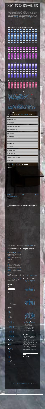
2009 (26, 105)
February (10, 348)
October (10, 321)
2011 (9, 360)
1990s (25, 92)
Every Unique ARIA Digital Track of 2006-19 (14, 98)
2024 (9, 311)
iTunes (14, 16)
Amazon (17, 16)
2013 (28, 105)
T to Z (25, 97)
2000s (28, 92)
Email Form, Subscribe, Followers (24, 24)
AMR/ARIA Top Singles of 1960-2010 (13, 93)
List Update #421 (11, 322)
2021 (9, 315)
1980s (23, 92)
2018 (9, 351)
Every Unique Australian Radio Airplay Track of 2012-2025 (16, 100)
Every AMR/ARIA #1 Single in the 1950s (14, 107)
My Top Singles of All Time (12, 96)
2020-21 (22, 98)
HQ (25, 108)
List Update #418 (11, 326)
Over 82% (16, 10)
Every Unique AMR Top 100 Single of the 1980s (15, 106)
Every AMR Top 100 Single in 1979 (30, 302)
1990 (20, 105)
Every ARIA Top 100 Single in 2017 (30, 315)
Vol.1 (26, 275)
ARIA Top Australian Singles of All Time (25, 94)
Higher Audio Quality (30, 245)
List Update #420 (11, 323)
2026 (30, 98)
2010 (9, 361)
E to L (20, 97)
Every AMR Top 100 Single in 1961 (24, 114)
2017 (9, 352)
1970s (21, 92)
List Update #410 (11, 336)
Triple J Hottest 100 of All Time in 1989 (13, 105)
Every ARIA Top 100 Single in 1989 (30, 288)
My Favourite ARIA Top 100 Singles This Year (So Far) (16, 103)
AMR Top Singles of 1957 (29, 294)
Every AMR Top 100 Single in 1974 (30, 301)
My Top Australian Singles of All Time (21, 96)
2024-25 (28, 98)
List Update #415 (11, 330)
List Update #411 (11, 335)
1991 (22, 105)
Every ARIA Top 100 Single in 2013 (30, 316)
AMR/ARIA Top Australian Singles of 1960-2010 (26, 93)
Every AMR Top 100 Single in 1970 (30, 289)
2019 (9, 317)
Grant (8, 252)
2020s (32, 92)
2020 (9, 316)
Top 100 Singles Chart (33, 9)
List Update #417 (11, 327)
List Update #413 (11, 332)
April (10, 345)
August (10, 340)
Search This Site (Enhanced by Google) (13, 24)
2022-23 (25, 98)
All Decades (29, 383)
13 (34, 275)
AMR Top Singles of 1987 (29, 311)
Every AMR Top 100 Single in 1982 (30, 303)
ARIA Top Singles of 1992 (29, 313)
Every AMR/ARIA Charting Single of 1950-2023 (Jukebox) (16, 108)
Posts (9, 288)
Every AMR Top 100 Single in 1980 (30, 300)
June (10, 343)
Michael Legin (9, 256)
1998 (24, 105)
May (10, 344)
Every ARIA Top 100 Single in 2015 (30, 314)
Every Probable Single (30, 106)
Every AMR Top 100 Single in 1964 (30, 280)
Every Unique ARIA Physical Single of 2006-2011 (15, 99)
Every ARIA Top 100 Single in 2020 (30, 318)
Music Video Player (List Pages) (33, 24)
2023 (9, 312)
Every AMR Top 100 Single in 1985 (30, 290)
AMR (29, 16)
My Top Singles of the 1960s (12, 95)
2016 (9, 353)
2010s (30, 92)
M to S (23, 97)
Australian (33, 105)
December (10, 318)
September (10, 339)
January (10, 349)
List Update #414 (11, 331)
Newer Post (8, 194)
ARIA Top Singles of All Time (12, 94)
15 (36, 275)
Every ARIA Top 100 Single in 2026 (30, 282)
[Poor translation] (3, 393)
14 (35, 275)
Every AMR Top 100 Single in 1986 (30, 287)
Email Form (9, 284)
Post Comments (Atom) (13, 196)
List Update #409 (10, 112)
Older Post (36, 194)
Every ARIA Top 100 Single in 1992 (30, 312)
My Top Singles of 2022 (28, 281)
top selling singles (30, 17)
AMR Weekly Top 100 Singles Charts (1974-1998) (15, 104)
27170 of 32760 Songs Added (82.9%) (29, 322)
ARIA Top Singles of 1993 (29, 317)
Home (23, 194)
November (10, 320)
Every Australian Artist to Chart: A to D (13, 97)
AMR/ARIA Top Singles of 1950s (12, 92)
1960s (19, 92)
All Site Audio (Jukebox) (30, 108)
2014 (9, 356)
